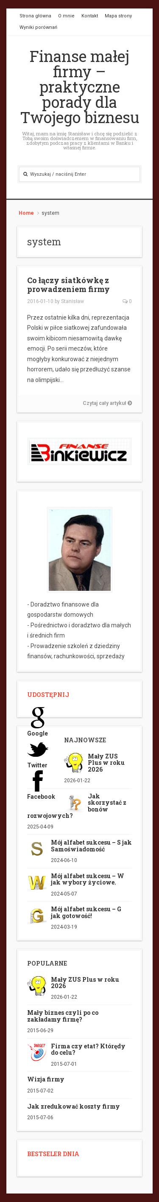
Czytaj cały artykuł (107, 403)
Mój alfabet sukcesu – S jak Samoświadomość (91, 845)
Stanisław (72, 301)
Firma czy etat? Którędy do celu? (88, 1049)
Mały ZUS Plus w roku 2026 (106, 762)
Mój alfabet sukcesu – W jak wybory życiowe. (87, 879)
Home (26, 213)
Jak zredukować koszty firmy (73, 1106)
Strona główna (35, 16)
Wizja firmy (45, 1079)
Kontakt (89, 16)
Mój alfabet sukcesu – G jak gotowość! (86, 912)
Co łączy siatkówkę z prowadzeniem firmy (68, 285)
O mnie (66, 16)
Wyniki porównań (38, 27)
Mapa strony (118, 16)
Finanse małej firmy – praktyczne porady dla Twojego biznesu (79, 86)
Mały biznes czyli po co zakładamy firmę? (62, 1015)
